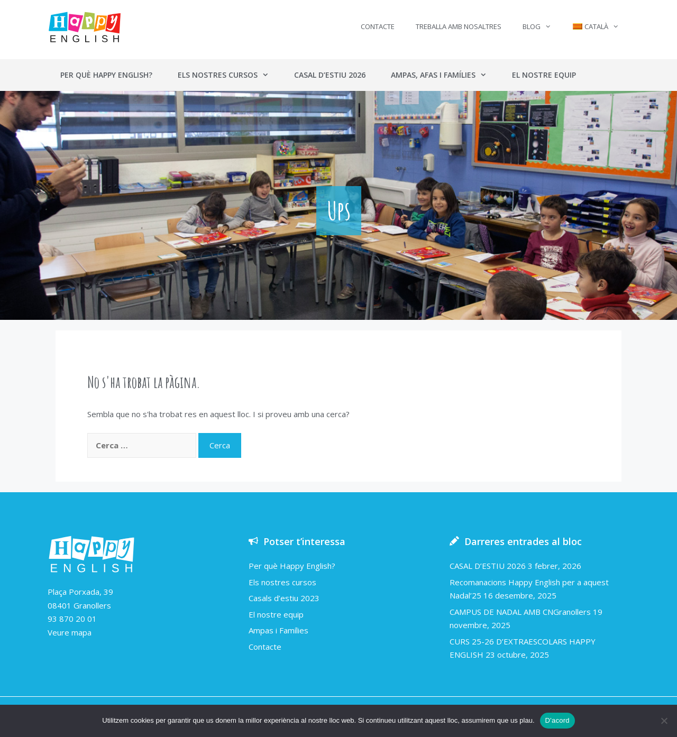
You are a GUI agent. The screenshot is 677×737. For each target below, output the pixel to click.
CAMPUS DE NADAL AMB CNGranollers (520, 611)
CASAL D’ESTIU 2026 (488, 565)
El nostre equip (544, 75)
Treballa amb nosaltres (458, 26)
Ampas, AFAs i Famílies (445, 75)
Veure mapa (70, 632)
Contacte (378, 26)
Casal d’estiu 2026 (329, 75)
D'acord (557, 720)
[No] (663, 720)
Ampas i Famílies (278, 630)
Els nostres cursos (229, 75)
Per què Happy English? (106, 75)
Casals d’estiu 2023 (284, 598)
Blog (542, 26)
